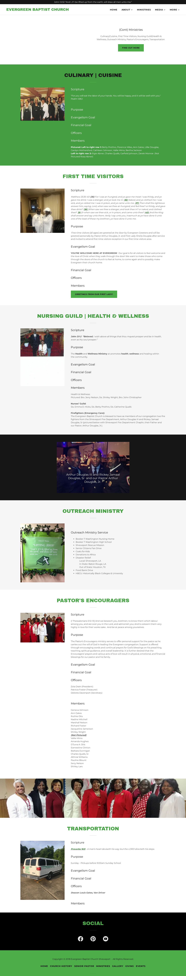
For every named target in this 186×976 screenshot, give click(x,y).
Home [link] (113, 9)
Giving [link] (129, 966)
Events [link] (140, 966)
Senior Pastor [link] (84, 966)
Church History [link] (61, 966)
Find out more (130, 48)
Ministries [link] (144, 9)
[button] (127, 9)
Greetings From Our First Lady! (94, 294)
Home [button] (44, 966)
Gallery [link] (117, 966)
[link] (37, 10)
